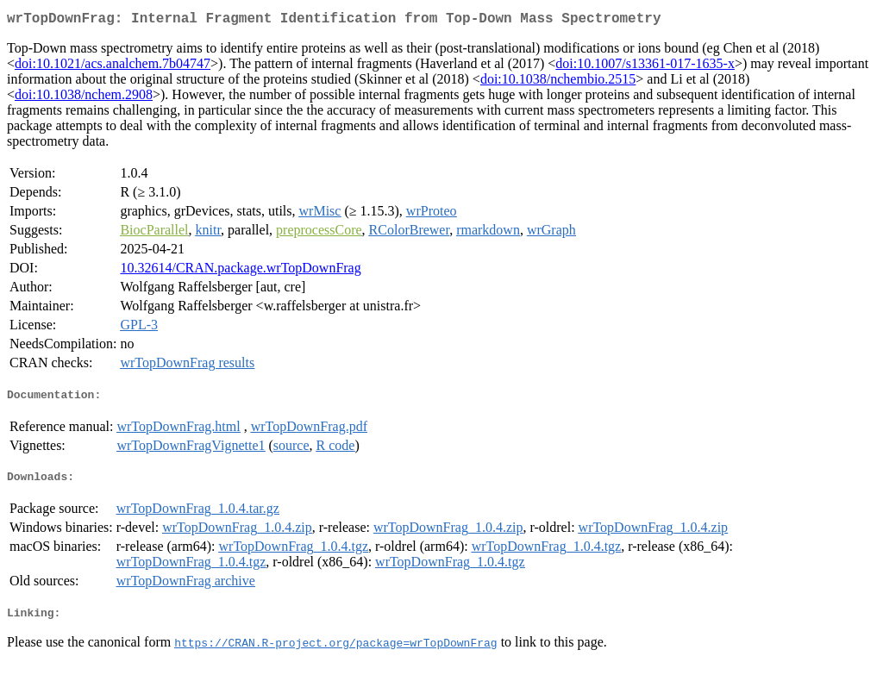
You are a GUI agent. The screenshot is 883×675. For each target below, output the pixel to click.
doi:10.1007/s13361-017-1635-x (645, 66)
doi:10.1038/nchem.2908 (84, 98)
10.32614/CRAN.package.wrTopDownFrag (240, 271)
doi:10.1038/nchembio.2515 (558, 82)
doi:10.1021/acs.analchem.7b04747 (112, 66)
